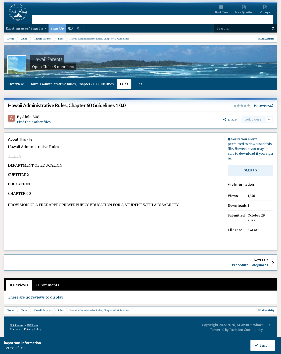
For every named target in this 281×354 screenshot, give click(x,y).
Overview (16, 84)
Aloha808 (30, 117)
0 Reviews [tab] (19, 285)
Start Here (221, 12)
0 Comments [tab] (47, 285)
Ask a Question (243, 12)
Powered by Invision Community (236, 330)
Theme (15, 329)
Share (230, 119)
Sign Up (57, 28)
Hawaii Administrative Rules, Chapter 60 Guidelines (72, 84)
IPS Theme (16, 325)
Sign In (250, 170)
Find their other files (34, 122)
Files (124, 84)
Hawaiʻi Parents (47, 59)
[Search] (232, 28)
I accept (263, 345)
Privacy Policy (32, 329)
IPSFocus (32, 325)
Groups (265, 12)
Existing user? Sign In (26, 28)
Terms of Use (14, 348)
